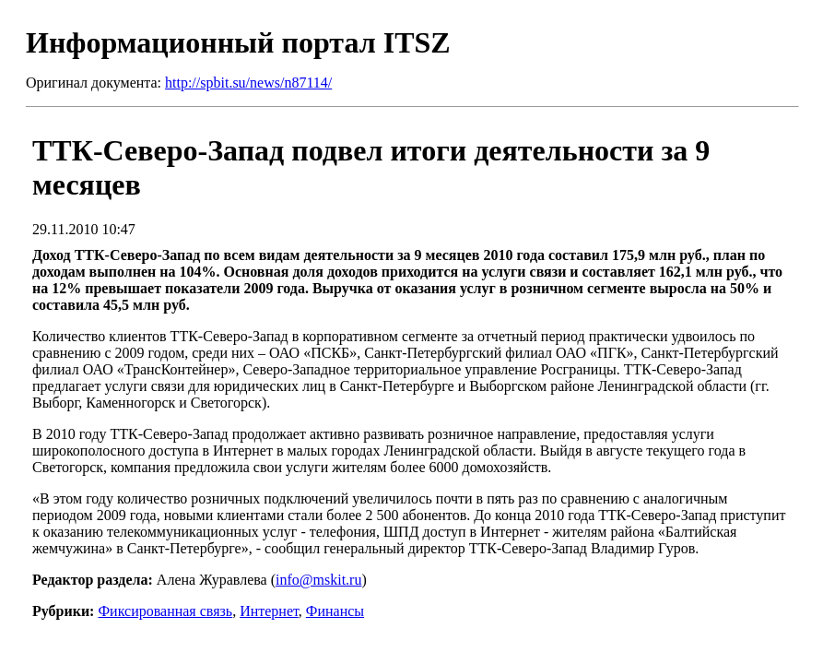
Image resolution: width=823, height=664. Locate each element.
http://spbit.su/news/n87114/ (248, 82)
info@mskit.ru (318, 579)
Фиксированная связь (165, 611)
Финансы (335, 611)
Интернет (269, 611)
